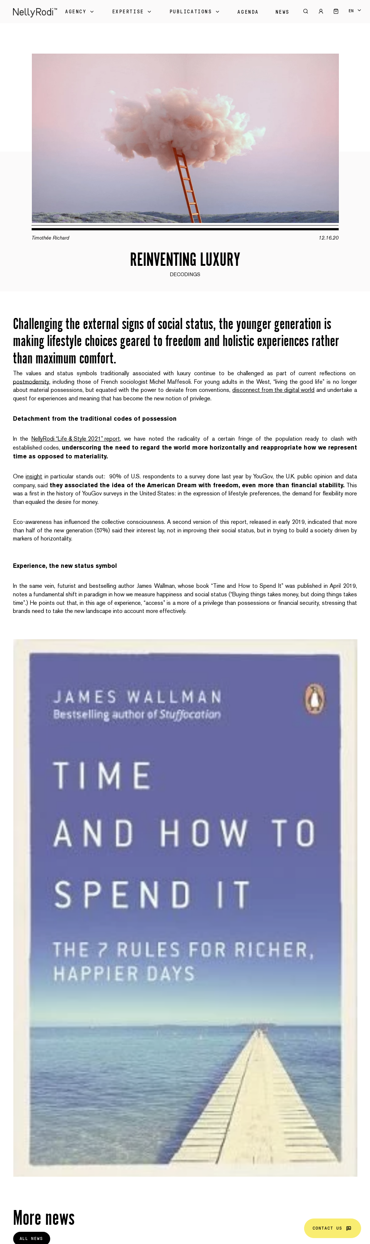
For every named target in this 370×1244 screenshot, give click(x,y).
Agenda (248, 12)
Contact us (333, 1228)
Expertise (132, 11)
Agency (80, 11)
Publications (195, 11)
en (351, 11)
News (283, 12)
